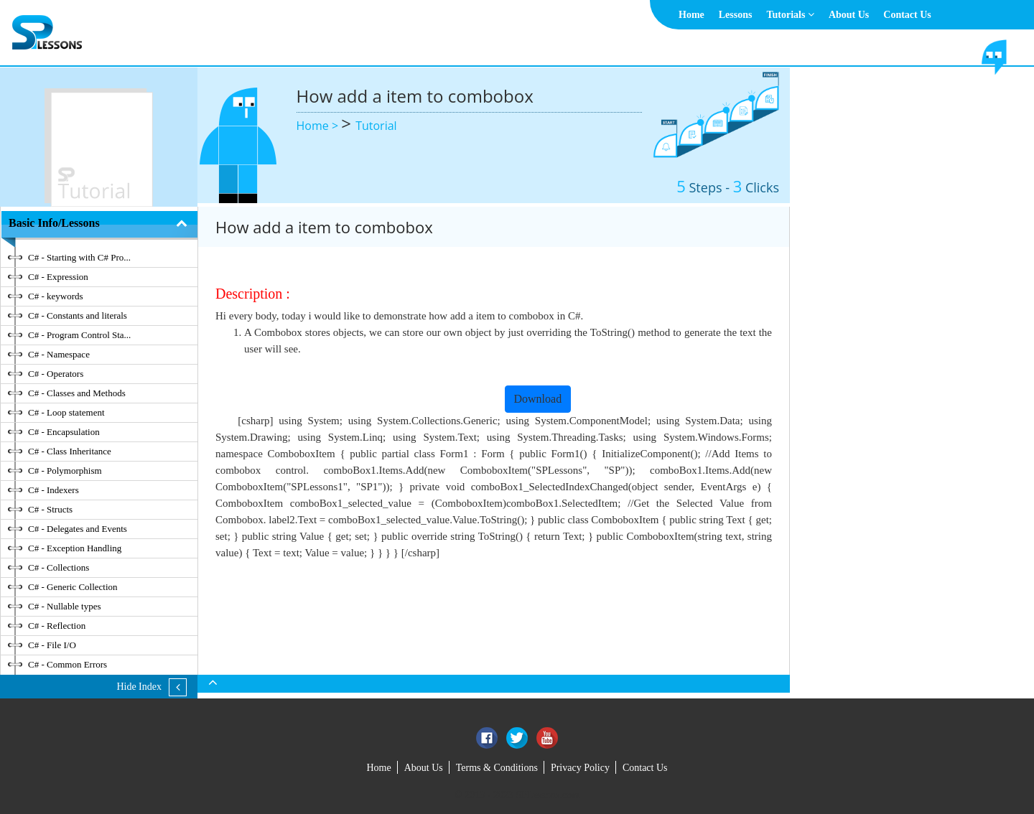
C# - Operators (55, 373)
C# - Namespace (59, 354)
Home (691, 14)
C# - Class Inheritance (69, 451)
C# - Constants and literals (77, 315)
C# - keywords (55, 296)
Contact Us (907, 14)
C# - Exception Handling (74, 548)
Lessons (736, 14)
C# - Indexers (53, 490)
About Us (849, 14)
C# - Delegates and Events (77, 528)
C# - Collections (58, 567)
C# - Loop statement (66, 412)
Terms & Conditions (497, 767)
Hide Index (139, 686)
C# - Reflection (56, 625)
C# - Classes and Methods (77, 393)
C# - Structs (50, 509)
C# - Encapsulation (64, 431)
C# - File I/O (52, 645)
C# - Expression (58, 276)
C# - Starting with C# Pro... (79, 257)
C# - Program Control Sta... (79, 334)
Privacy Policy (580, 767)
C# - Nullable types (64, 606)
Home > (319, 126)
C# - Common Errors (67, 664)
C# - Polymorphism (65, 470)
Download (538, 399)
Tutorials (790, 14)
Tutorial (375, 126)
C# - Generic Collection (73, 586)
